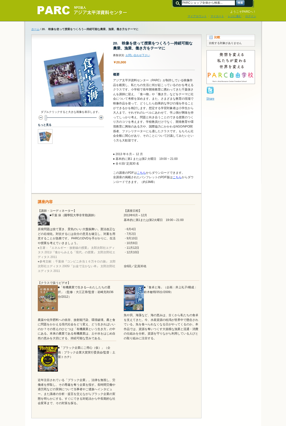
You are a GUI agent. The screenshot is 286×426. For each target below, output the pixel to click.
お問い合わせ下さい (137, 55)
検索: (179, 2)
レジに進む (235, 16)
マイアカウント (197, 16)
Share (210, 98)
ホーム (35, 29)
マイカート (217, 16)
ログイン (250, 16)
